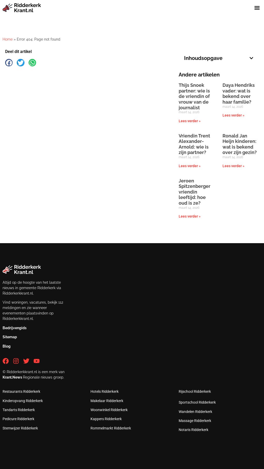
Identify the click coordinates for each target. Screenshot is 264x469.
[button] (257, 7)
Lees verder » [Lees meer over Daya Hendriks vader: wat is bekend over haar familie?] (233, 115)
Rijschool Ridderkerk (195, 391)
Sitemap (10, 337)
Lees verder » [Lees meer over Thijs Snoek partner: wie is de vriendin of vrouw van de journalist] (190, 121)
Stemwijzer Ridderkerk (20, 428)
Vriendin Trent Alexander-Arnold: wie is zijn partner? (194, 144)
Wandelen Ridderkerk (195, 412)
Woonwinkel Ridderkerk (109, 410)
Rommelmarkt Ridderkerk (110, 428)
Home (8, 39)
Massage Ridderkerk (195, 421)
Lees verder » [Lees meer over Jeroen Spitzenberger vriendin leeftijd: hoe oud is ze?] (190, 216)
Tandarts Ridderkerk (19, 410)
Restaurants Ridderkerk (21, 391)
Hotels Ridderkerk (104, 391)
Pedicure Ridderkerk (18, 419)
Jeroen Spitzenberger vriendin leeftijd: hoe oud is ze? (194, 192)
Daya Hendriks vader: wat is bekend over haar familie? (238, 93)
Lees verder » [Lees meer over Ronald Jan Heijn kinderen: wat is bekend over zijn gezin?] (233, 166)
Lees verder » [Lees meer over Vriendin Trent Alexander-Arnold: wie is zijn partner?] (190, 166)
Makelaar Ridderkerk (106, 401)
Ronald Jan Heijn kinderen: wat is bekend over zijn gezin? (239, 144)
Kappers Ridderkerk (106, 419)
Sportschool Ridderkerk (197, 402)
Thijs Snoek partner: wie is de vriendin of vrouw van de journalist (194, 96)
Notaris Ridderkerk (193, 430)
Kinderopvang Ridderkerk (23, 401)
